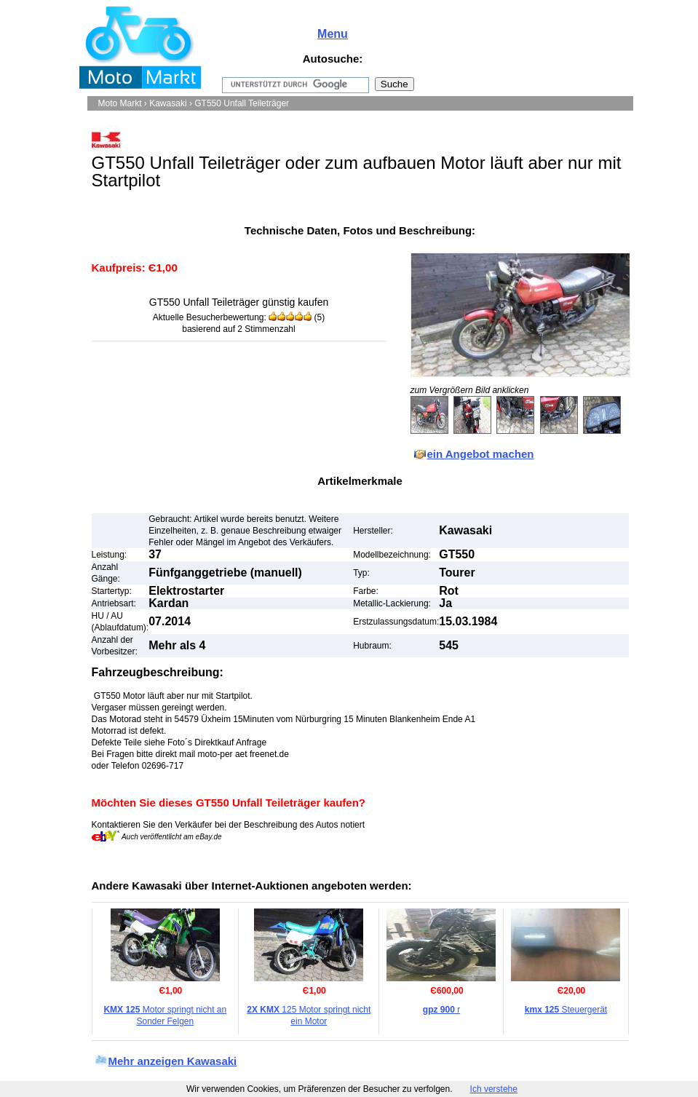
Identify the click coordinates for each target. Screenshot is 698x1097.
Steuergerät (566, 1010)
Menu (332, 34)
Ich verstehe (493, 1089)
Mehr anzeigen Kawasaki (172, 1061)
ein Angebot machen (480, 454)
